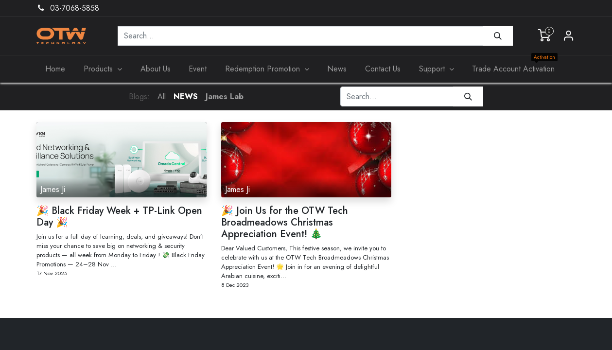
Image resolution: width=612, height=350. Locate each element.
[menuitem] (55, 69)
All (161, 96)
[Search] (497, 36)
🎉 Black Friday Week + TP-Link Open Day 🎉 (119, 216)
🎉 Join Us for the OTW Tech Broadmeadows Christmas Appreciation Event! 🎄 (284, 222)
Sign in (568, 36)
